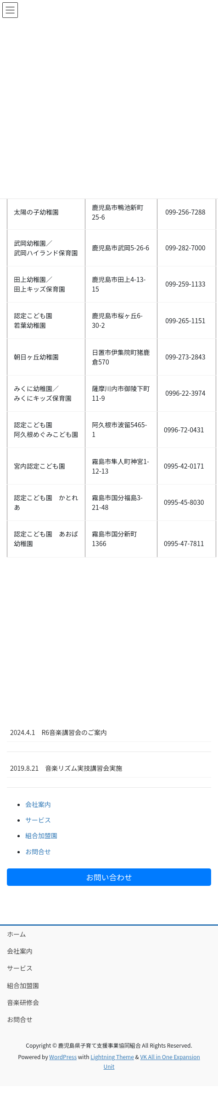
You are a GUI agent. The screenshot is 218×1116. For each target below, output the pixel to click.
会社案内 (38, 804)
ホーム (16, 934)
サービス (38, 819)
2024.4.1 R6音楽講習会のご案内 (58, 732)
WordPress (63, 1057)
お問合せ (38, 851)
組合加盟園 (41, 835)
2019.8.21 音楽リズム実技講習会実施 (66, 768)
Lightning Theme (112, 1057)
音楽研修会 (23, 1002)
